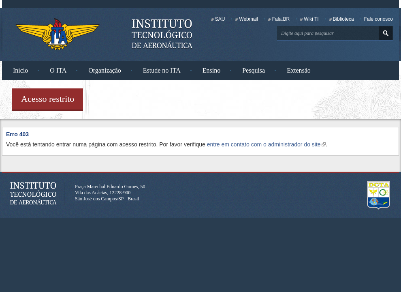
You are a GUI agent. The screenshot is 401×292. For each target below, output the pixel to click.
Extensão (299, 70)
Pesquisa (253, 70)
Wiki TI (311, 19)
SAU (220, 19)
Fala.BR (281, 19)
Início (20, 70)
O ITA (58, 70)
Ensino (211, 70)
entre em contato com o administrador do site (266, 144)
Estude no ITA (162, 70)
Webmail (248, 19)
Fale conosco (378, 19)
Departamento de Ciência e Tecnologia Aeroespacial (379, 195)
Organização (104, 70)
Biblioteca (343, 19)
